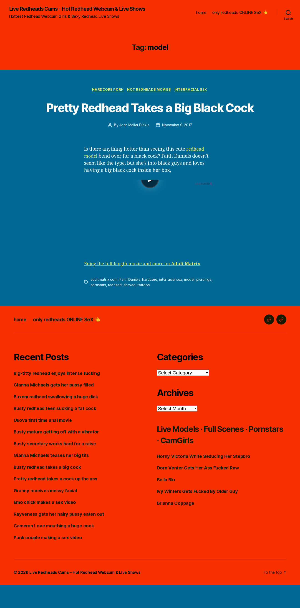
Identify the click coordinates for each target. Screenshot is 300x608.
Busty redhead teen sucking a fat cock (57, 431)
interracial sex (171, 302)
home (201, 15)
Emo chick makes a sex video (47, 525)
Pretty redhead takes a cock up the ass (58, 501)
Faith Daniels (130, 302)
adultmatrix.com (104, 302)
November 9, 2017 (177, 148)
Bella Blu (167, 502)
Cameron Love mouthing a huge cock (56, 548)
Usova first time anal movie (44, 443)
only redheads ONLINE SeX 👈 (239, 15)
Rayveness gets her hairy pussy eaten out (61, 537)
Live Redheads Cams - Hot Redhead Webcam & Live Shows (73, 11)
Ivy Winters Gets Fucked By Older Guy (200, 514)
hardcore (150, 302)
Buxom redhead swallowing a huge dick (59, 419)
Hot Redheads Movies (149, 96)
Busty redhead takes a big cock (49, 490)
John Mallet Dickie (133, 148)
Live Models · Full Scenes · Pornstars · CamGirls (210, 457)
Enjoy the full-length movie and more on (146, 287)
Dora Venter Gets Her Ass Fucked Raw (200, 490)
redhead (115, 308)
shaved (130, 308)
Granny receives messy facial (47, 513)
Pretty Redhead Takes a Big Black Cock (150, 121)
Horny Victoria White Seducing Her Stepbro (206, 479)
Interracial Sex (192, 96)
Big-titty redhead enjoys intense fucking (59, 396)
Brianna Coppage (176, 526)
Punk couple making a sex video (50, 560)
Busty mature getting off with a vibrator (58, 454)
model (190, 302)
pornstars (98, 308)
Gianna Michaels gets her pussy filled (56, 407)
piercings (205, 302)
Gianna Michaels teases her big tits (54, 478)
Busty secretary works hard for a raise (57, 466)
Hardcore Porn (107, 96)
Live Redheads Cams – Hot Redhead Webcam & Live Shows (87, 595)
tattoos (144, 308)
